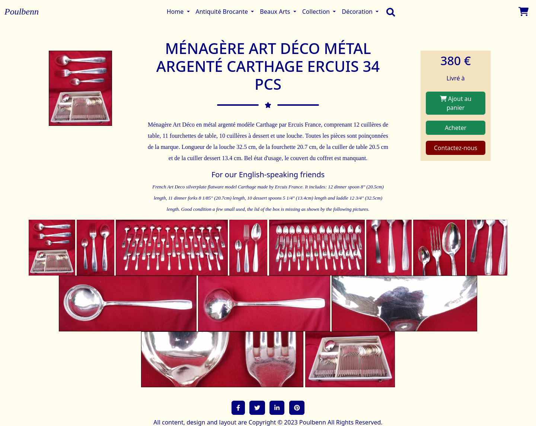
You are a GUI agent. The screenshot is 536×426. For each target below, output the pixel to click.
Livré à (455, 78)
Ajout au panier (456, 103)
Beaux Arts (275, 11)
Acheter (455, 128)
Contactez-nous (456, 148)
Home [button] (176, 11)
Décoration (358, 11)
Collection (316, 11)
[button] (238, 408)
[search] (389, 11)
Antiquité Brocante (223, 11)
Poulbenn (21, 11)
